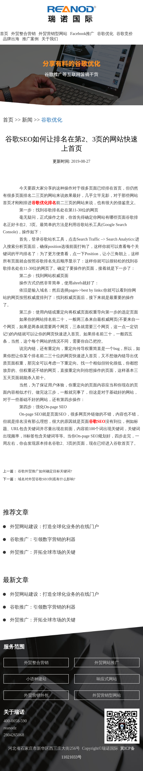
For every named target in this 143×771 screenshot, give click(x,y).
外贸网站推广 (106, 662)
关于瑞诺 (14, 712)
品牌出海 (11, 39)
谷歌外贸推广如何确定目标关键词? (45, 471)
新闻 (27, 120)
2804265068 (14, 735)
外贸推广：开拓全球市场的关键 (42, 552)
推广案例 (30, 39)
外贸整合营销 (23, 33)
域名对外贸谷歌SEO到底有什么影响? (46, 479)
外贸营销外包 (36, 695)
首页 (4, 33)
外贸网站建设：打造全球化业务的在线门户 (54, 526)
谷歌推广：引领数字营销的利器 (42, 539)
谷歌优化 (105, 33)
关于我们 (50, 39)
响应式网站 (107, 679)
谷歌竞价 (124, 33)
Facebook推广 (82, 33)
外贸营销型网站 (53, 33)
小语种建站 (36, 679)
